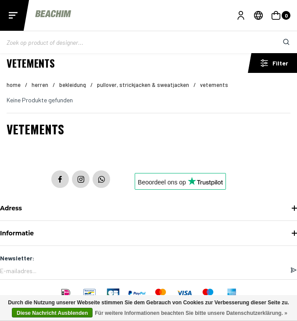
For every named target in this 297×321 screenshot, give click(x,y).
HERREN (40, 84)
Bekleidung (72, 84)
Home (14, 84)
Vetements (214, 84)
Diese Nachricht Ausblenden (52, 313)
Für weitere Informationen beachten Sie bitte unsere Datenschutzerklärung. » (191, 313)
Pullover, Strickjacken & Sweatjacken (143, 84)
